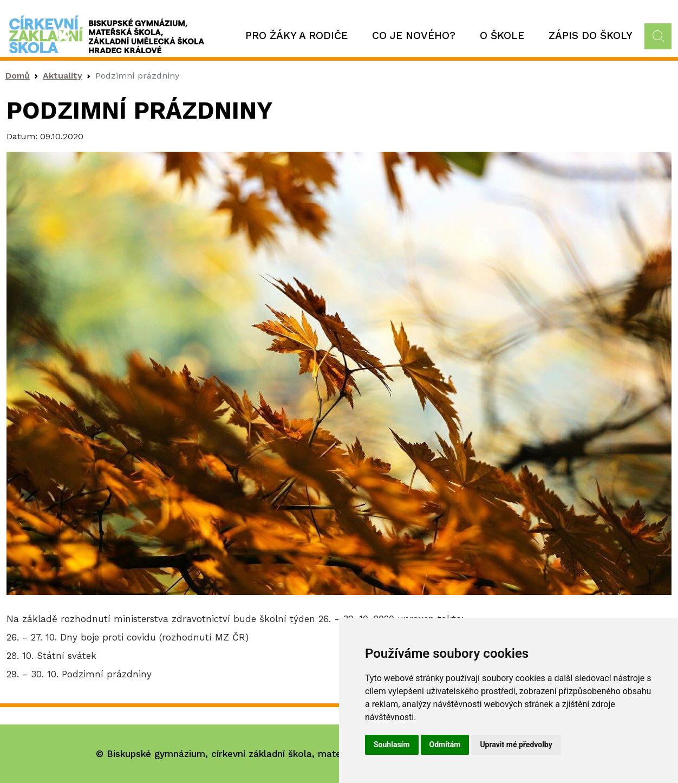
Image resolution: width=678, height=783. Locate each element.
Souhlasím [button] (392, 744)
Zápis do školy (591, 35)
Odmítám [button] (445, 744)
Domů (17, 75)
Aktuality (62, 75)
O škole (502, 35)
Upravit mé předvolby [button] (516, 744)
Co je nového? (413, 35)
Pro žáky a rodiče (296, 35)
